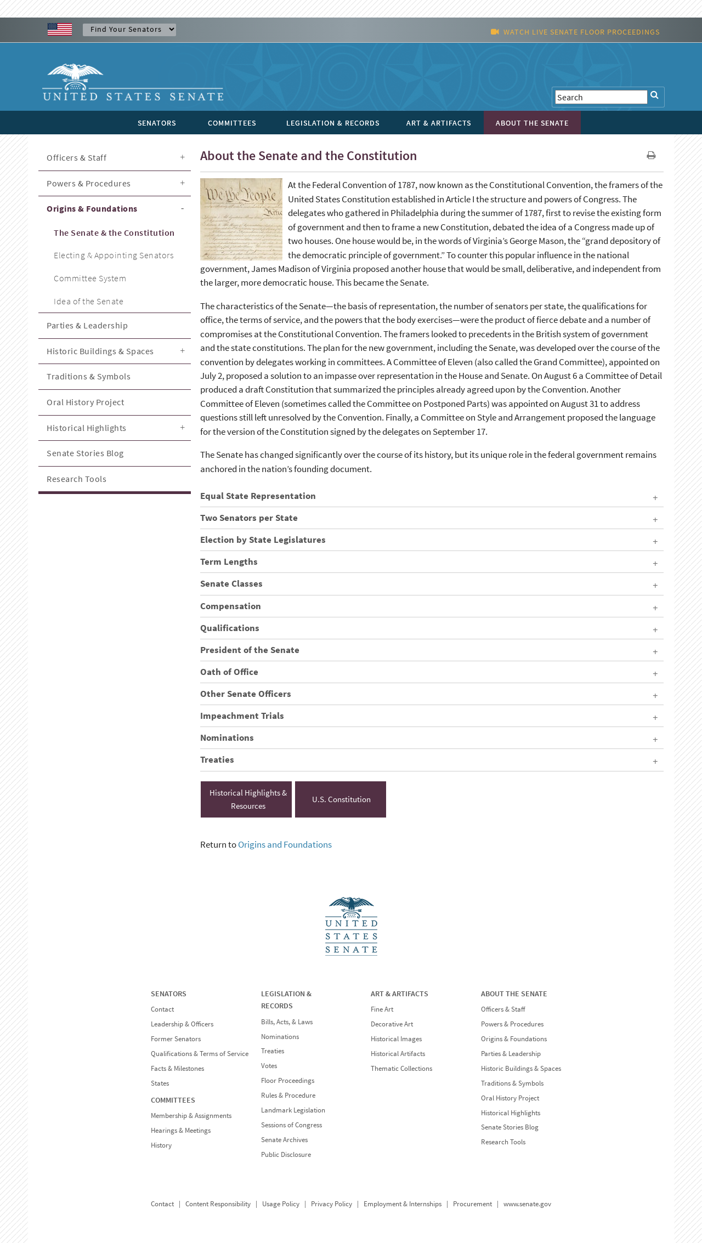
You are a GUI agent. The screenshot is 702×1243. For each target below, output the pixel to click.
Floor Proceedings (287, 1080)
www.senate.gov (527, 1203)
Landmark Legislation (293, 1110)
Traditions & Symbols (89, 376)
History (161, 1145)
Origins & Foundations (92, 208)
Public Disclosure (286, 1154)
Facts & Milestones (177, 1068)
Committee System (90, 278)
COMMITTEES (173, 1100)
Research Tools (76, 478)
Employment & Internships (402, 1203)
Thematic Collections (401, 1068)
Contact (162, 1009)
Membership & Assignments (191, 1115)
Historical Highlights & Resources (248, 799)
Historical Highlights (87, 427)
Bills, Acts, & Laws (287, 1021)
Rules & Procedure (288, 1095)
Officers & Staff (76, 157)
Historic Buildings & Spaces (100, 350)
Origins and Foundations (285, 844)
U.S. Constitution (341, 799)
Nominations (280, 1036)
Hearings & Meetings (181, 1130)
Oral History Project (85, 401)
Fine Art (382, 1009)
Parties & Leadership (87, 325)
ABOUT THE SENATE (514, 993)
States (160, 1083)
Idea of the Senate (88, 301)
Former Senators (176, 1038)
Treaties (272, 1050)
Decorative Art (392, 1024)
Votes (269, 1065)
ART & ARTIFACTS (399, 993)
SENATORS (168, 993)
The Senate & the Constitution (114, 232)
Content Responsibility (218, 1203)
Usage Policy (280, 1203)
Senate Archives (284, 1139)
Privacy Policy (331, 1203)
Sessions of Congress (291, 1125)
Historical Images (396, 1038)
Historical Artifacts (398, 1053)
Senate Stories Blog (85, 452)
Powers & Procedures (89, 183)
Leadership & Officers (182, 1024)
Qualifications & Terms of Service (199, 1053)
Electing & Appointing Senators (113, 254)
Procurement (472, 1203)
